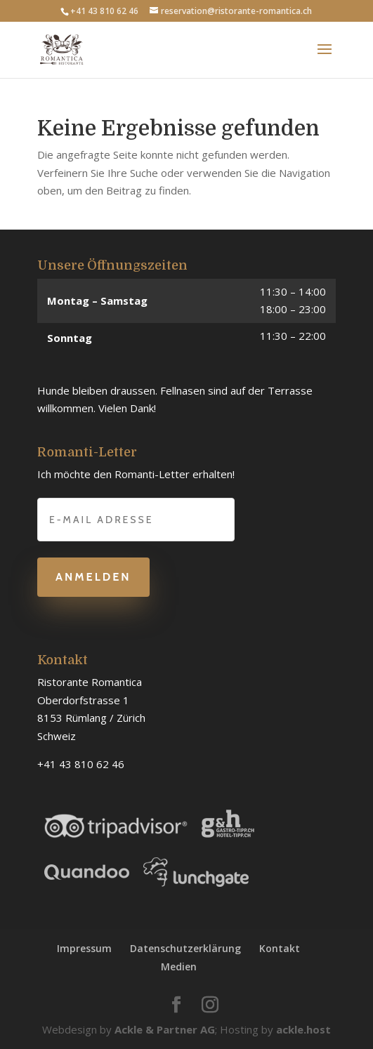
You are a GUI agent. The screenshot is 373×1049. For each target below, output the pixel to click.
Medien (179, 966)
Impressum (84, 948)
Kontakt (279, 948)
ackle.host (303, 1029)
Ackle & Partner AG (164, 1029)
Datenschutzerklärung (185, 948)
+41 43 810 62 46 (104, 11)
